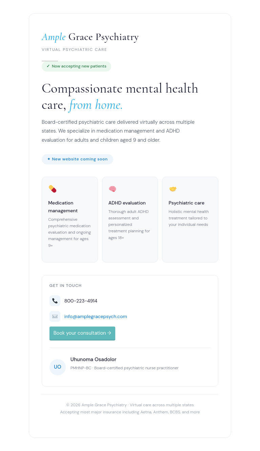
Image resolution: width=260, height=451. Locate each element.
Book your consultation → (82, 333)
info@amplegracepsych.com (95, 316)
